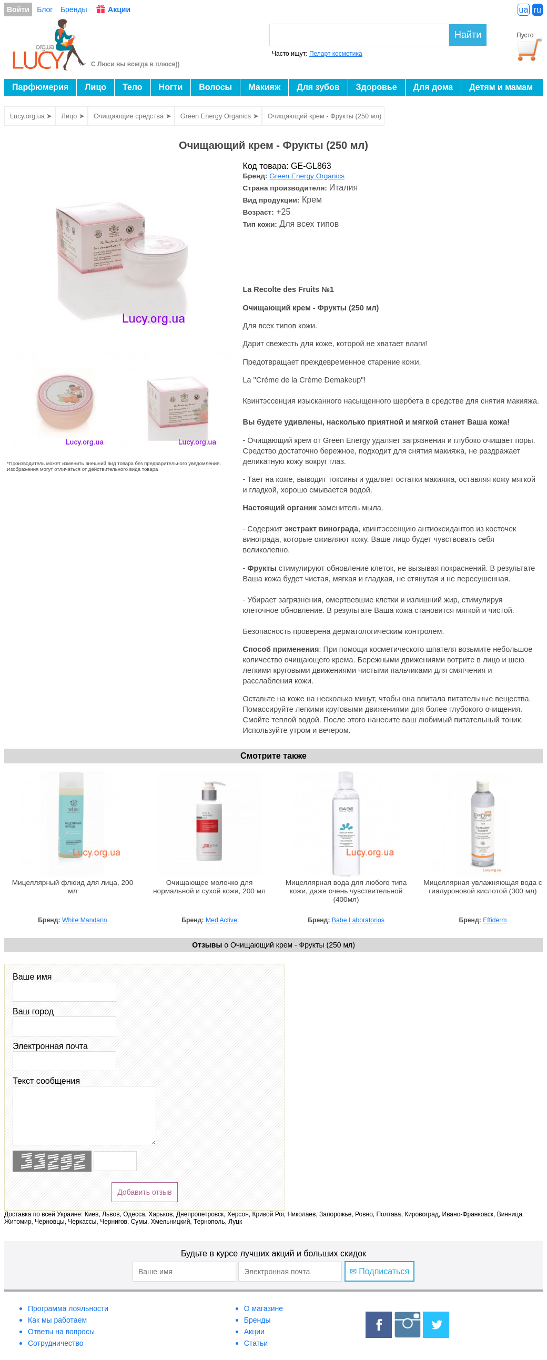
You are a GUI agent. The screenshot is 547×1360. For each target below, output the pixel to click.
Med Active (221, 920)
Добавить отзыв (144, 1192)
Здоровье (376, 87)
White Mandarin (84, 920)
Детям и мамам (501, 87)
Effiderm (495, 920)
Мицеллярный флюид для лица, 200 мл (73, 887)
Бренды (73, 9)
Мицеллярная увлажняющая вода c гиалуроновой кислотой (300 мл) (482, 887)
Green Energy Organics (307, 176)
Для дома (433, 87)
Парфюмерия (40, 87)
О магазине (263, 1308)
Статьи (256, 1343)
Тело (133, 87)
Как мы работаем (57, 1320)
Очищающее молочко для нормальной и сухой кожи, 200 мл (209, 887)
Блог (45, 9)
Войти (18, 9)
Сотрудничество (55, 1343)
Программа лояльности (68, 1308)
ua (524, 9)
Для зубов (318, 87)
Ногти (171, 87)
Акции (119, 9)
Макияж (264, 87)
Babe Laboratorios (358, 920)
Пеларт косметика (335, 53)
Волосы (215, 87)
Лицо (95, 87)
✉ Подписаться (379, 1271)
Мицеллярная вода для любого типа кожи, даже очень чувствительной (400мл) (346, 891)
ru (537, 9)
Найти (467, 34)
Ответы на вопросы (61, 1331)
